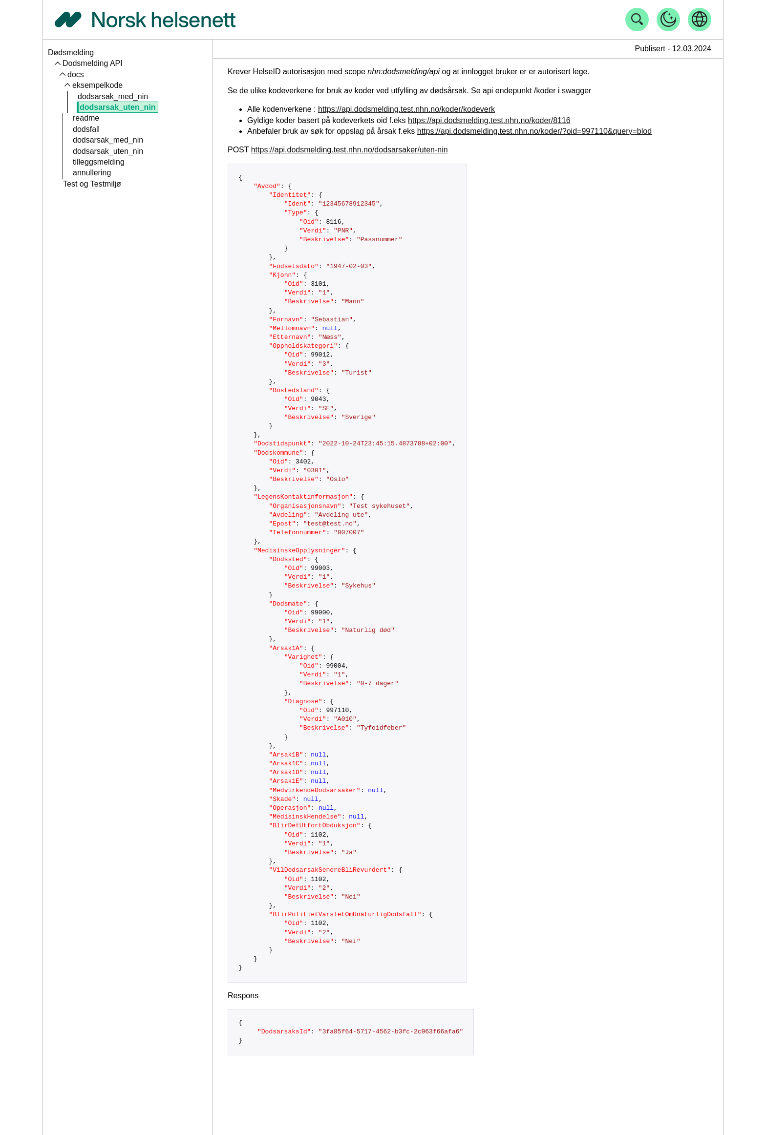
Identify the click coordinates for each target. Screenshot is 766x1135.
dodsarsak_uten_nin (118, 107)
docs (75, 74)
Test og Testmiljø (92, 184)
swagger (576, 90)
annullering (92, 172)
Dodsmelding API (93, 63)
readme (86, 118)
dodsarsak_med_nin (113, 96)
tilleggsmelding (99, 162)
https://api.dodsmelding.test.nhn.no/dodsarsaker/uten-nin (349, 150)
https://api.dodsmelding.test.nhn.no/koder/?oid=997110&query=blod (534, 131)
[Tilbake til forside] (145, 19)
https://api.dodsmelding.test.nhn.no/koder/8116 (489, 120)
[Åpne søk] (637, 19)
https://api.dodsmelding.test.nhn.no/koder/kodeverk (406, 109)
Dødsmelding (71, 52)
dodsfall (86, 129)
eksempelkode (97, 85)
